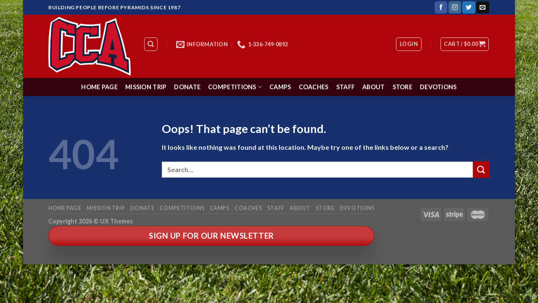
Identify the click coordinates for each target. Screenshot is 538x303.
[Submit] (481, 169)
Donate (187, 86)
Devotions (438, 86)
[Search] (151, 44)
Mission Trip (145, 86)
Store (402, 86)
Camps (280, 86)
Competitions (235, 87)
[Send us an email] (482, 7)
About (373, 86)
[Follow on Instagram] (454, 7)
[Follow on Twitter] (468, 7)
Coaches (314, 86)
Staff (345, 86)
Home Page (99, 86)
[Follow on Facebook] (441, 7)
